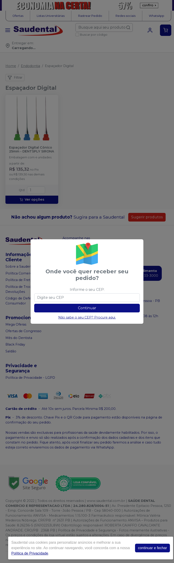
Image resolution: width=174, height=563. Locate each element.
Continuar (87, 308)
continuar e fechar (152, 548)
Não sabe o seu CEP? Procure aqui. (87, 317)
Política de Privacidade (29, 553)
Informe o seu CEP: (87, 289)
